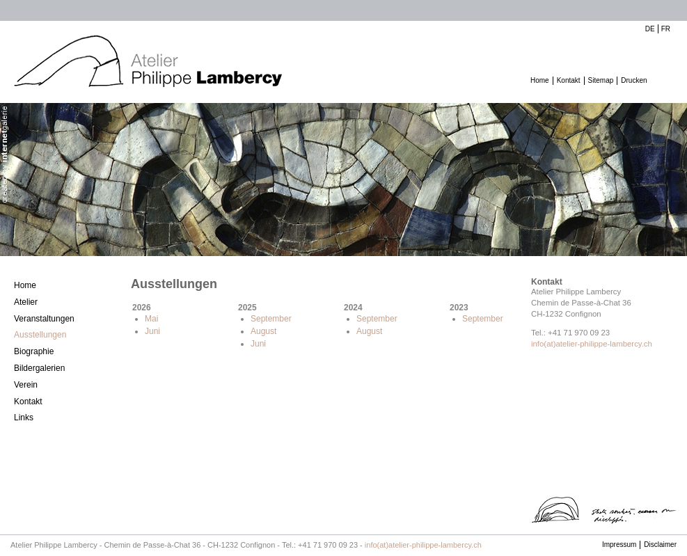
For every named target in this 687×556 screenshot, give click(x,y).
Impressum (619, 544)
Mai (151, 319)
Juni (152, 331)
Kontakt (569, 80)
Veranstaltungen (44, 319)
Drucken (634, 80)
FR (665, 29)
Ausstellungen (40, 335)
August (263, 331)
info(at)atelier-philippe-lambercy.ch (591, 344)
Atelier (26, 302)
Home (539, 80)
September (271, 319)
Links (23, 417)
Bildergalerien (39, 368)
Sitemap (601, 80)
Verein (26, 385)
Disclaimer (660, 544)
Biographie (34, 351)
